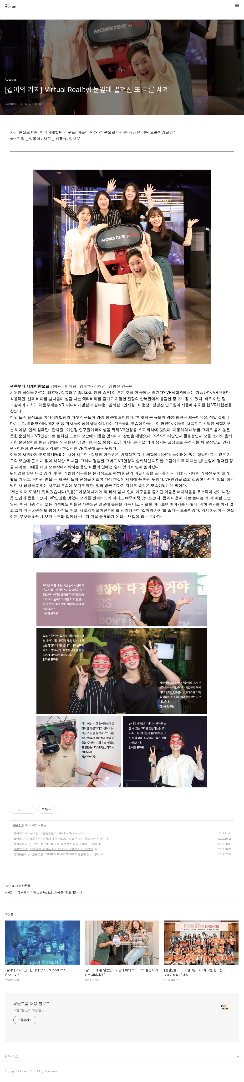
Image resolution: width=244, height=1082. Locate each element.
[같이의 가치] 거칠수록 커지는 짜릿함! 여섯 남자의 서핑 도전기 (53, 849)
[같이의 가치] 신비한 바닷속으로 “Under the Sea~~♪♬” (47, 833)
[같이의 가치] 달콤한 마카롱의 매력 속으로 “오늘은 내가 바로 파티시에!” (58, 838)
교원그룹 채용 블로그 (31, 1003)
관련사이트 (11, 1056)
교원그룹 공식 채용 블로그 (30, 1010)
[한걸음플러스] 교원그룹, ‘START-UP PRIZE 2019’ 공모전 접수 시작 (56, 854)
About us (18, 825)
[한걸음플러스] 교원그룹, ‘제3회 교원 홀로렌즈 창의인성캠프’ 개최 (55, 844)
